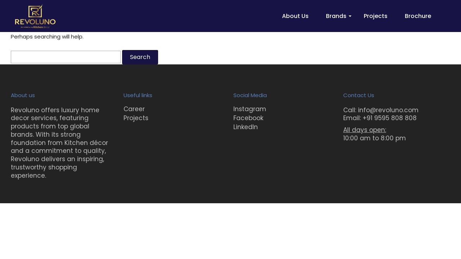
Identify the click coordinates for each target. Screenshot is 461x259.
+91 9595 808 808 (390, 118)
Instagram (249, 109)
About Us (295, 16)
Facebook (248, 118)
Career (134, 109)
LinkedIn (245, 127)
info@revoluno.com (388, 110)
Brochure (418, 16)
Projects (376, 16)
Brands (336, 16)
